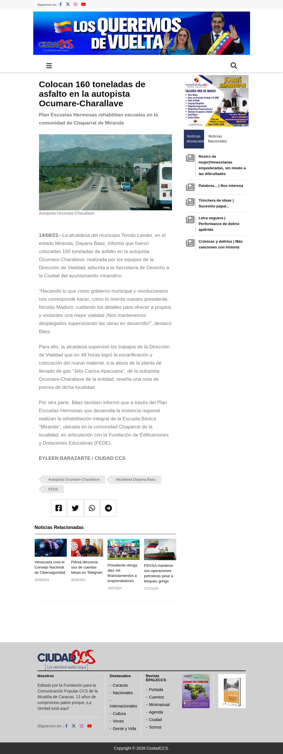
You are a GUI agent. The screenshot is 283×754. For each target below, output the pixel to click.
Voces (118, 721)
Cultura (119, 713)
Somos (155, 727)
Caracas (120, 685)
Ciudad (155, 719)
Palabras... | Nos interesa (221, 185)
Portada (156, 689)
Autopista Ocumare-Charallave (74, 479)
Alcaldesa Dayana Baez (136, 479)
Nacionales (123, 692)
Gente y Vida (124, 728)
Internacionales (123, 706)
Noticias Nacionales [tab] (217, 138)
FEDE (53, 489)
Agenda (156, 712)
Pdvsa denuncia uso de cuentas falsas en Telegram (87, 567)
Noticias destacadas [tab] (195, 138)
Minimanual (159, 704)
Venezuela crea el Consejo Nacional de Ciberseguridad (50, 567)
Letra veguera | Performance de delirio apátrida (219, 224)
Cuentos (156, 697)
